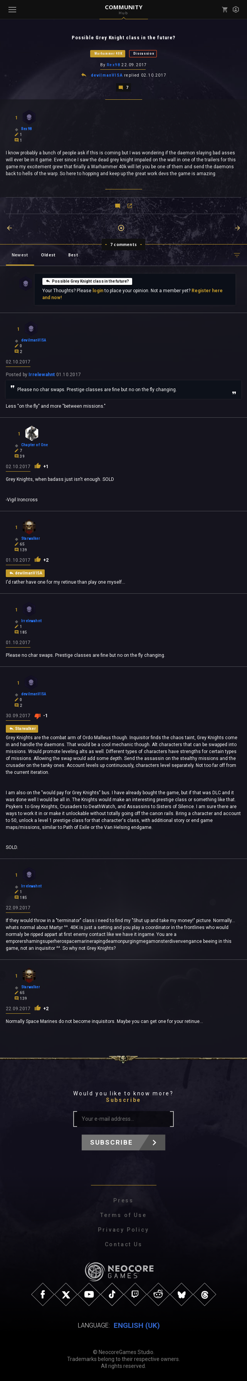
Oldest (48, 255)
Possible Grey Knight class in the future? (87, 281)
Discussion (144, 53)
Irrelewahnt (42, 374)
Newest (20, 255)
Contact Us (124, 1244)
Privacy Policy (123, 1230)
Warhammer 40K (108, 53)
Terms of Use (123, 1215)
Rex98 (113, 65)
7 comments (123, 244)
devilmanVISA (107, 75)
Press (123, 1200)
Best (73, 255)
